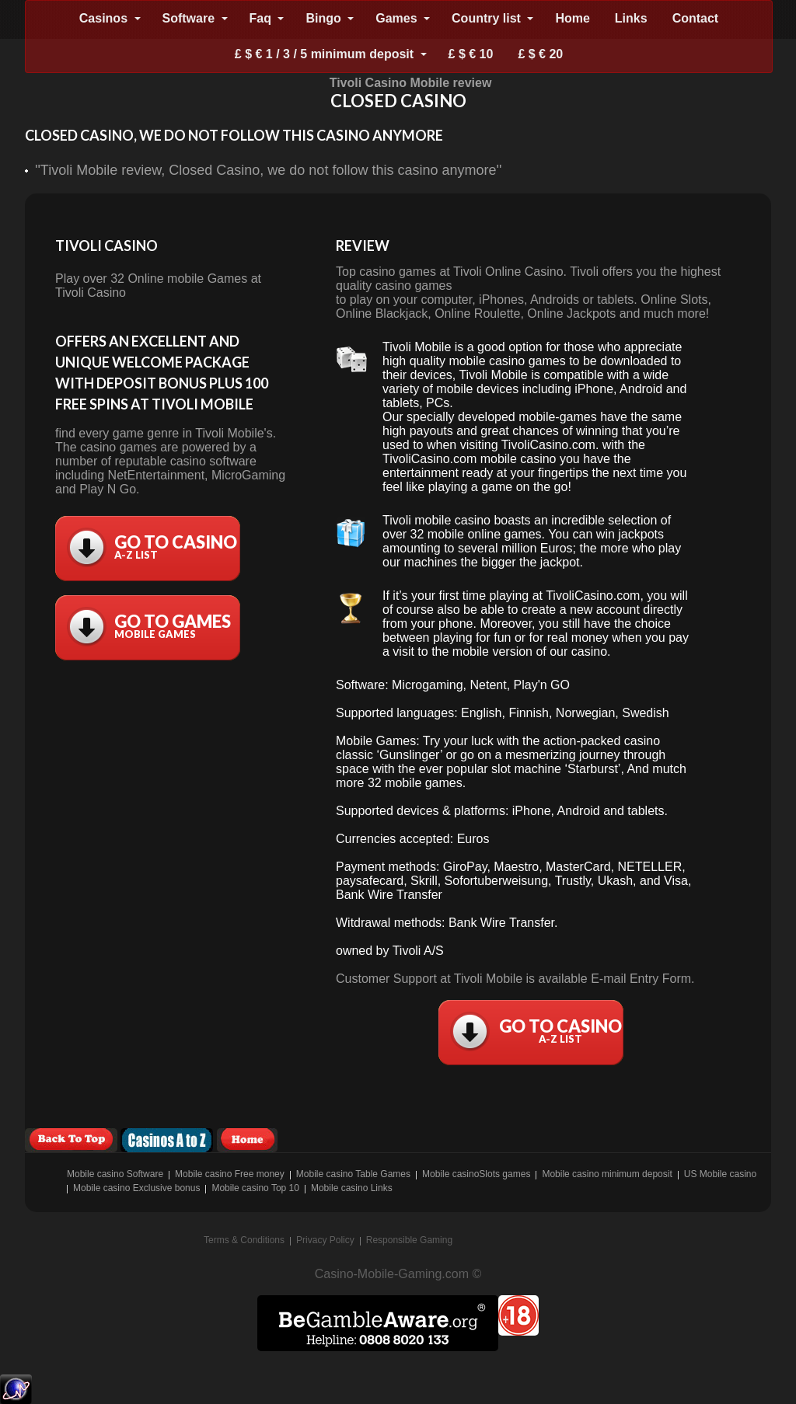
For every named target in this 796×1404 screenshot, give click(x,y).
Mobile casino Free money (230, 1174)
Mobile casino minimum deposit (607, 1174)
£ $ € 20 (540, 54)
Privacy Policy (325, 1240)
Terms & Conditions (244, 1240)
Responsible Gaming (409, 1240)
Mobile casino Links (352, 1188)
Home (572, 18)
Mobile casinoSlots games (476, 1174)
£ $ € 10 (471, 54)
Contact (695, 18)
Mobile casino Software (115, 1174)
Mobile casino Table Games (353, 1174)
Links (631, 18)
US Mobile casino (720, 1174)
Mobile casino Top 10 (255, 1188)
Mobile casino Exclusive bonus (136, 1188)
